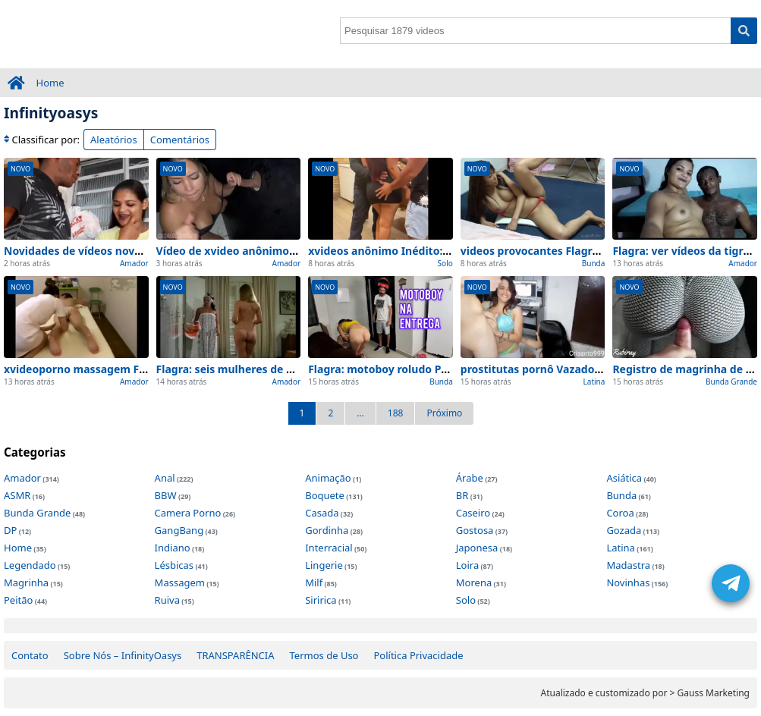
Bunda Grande (731, 381)
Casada (321, 513)
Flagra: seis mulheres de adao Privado (256, 369)
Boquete (324, 495)
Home (50, 83)
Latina (594, 381)
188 (396, 413)
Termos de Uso (324, 655)
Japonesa (477, 547)
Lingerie (324, 565)
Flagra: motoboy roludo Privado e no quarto (423, 369)
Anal (165, 478)
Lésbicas (174, 565)
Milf (313, 582)
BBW (166, 495)
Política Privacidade (418, 655)
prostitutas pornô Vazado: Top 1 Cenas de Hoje (583, 369)
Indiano (172, 547)
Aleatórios (113, 139)
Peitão (18, 600)
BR (462, 495)
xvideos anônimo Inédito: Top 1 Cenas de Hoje (429, 250)
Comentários (179, 139)
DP (10, 530)
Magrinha (26, 582)
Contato (30, 655)
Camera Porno (188, 513)
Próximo (444, 413)
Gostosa (475, 530)
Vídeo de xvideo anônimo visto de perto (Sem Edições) (298, 250)
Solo (445, 263)
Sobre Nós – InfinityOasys (123, 655)
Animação (328, 478)
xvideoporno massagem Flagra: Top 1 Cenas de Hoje (140, 369)
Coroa (620, 513)
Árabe (469, 478)
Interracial (328, 547)
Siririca (320, 600)
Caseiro (473, 513)
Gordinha (326, 530)
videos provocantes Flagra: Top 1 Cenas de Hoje (585, 250)
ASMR (17, 495)
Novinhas (627, 582)
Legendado (30, 565)
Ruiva (167, 600)
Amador (134, 263)
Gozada (623, 530)
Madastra (628, 565)
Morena (474, 582)
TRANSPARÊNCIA (235, 655)
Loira (467, 565)
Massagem (180, 582)
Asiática (624, 478)
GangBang (179, 530)
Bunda (593, 263)
